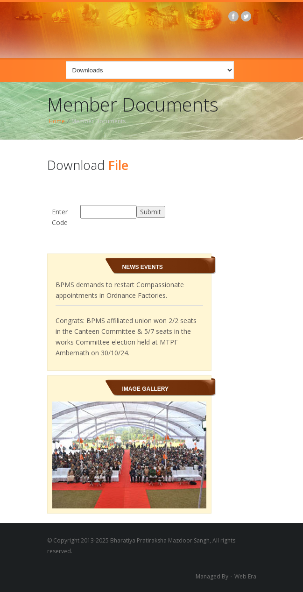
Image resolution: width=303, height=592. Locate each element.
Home (57, 121)
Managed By (212, 576)
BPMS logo (157, 28)
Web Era (245, 576)
